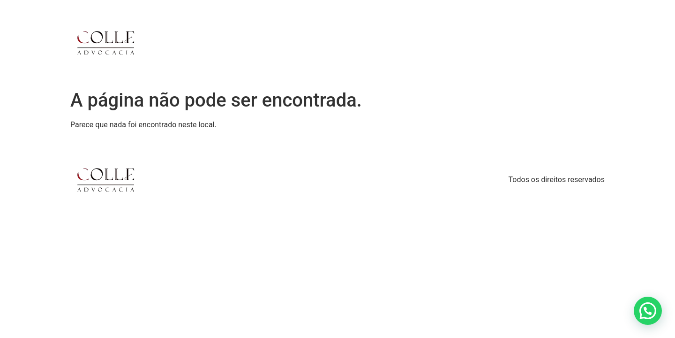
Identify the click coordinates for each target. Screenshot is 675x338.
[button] (648, 311)
